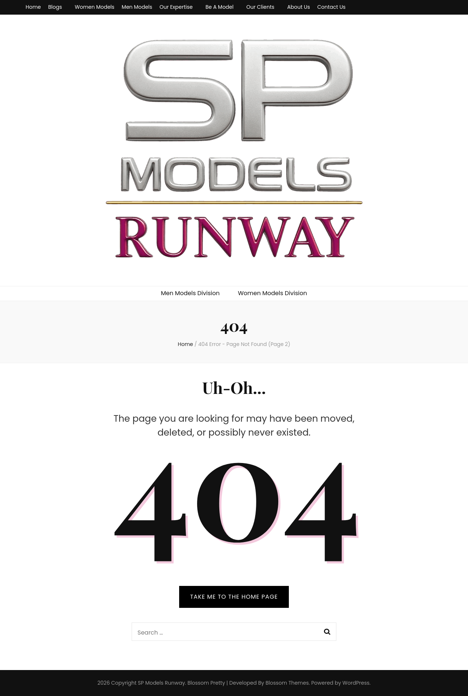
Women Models (94, 7)
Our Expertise (176, 7)
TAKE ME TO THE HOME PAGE (234, 596)
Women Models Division (272, 293)
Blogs (55, 7)
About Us (298, 7)
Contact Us (331, 7)
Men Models (137, 7)
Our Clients (260, 7)
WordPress (356, 682)
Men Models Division (190, 293)
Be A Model (219, 7)
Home (33, 7)
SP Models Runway (161, 682)
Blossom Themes (287, 682)
